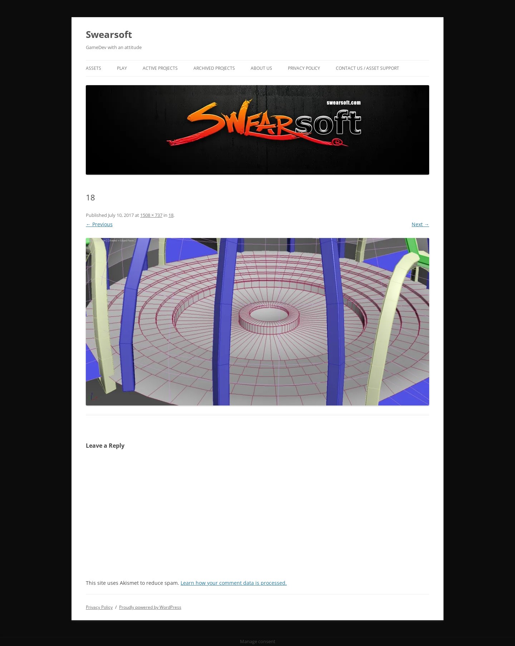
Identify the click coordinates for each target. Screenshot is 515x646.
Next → (420, 224)
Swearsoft (109, 34)
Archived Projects (214, 68)
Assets (93, 68)
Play (122, 68)
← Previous (99, 224)
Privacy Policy (304, 68)
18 (170, 215)
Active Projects (160, 68)
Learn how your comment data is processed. (234, 582)
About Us (261, 68)
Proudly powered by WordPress (150, 607)
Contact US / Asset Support (367, 68)
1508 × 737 (151, 215)
